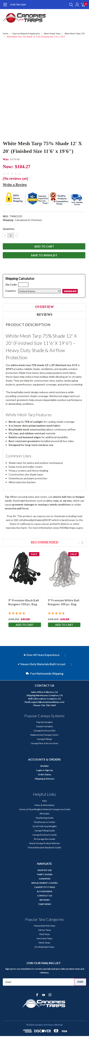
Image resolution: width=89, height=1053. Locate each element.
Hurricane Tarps (44, 938)
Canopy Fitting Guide (44, 830)
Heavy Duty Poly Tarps (44, 925)
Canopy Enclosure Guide (44, 834)
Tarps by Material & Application (26, 33)
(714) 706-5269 (18, 4)
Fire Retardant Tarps (44, 946)
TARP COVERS (44, 874)
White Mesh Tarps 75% (75, 33)
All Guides (45, 813)
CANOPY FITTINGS (44, 887)
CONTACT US (44, 895)
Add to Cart (25, 624)
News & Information (44, 805)
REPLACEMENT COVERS (44, 882)
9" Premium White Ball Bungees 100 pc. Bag (63, 602)
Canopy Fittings (44, 739)
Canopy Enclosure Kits (44, 730)
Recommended (44, 542)
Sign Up (49, 770)
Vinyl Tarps (44, 934)
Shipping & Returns (44, 778)
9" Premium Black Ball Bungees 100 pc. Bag (23, 602)
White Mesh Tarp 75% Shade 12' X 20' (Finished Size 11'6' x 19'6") (36, 37)
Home (5, 33)
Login (39, 770)
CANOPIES (44, 878)
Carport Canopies (44, 726)
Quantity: (9, 228)
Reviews (44, 314)
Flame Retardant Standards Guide (44, 847)
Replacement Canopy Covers (44, 734)
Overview (44, 307)
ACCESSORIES (44, 891)
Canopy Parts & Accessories (44, 743)
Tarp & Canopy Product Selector (44, 843)
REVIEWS (45, 899)
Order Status (44, 774)
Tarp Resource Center (44, 822)
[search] (70, 4)
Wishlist (44, 766)
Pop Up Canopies (44, 722)
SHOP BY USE (45, 870)
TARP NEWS (44, 904)
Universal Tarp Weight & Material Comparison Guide (44, 809)
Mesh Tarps (44, 942)
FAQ (44, 800)
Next (82, 542)
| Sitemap (58, 1024)
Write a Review (15, 185)
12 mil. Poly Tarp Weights (44, 826)
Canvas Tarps (44, 930)
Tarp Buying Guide (45, 817)
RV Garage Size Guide (44, 839)
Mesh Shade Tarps (52, 33)
